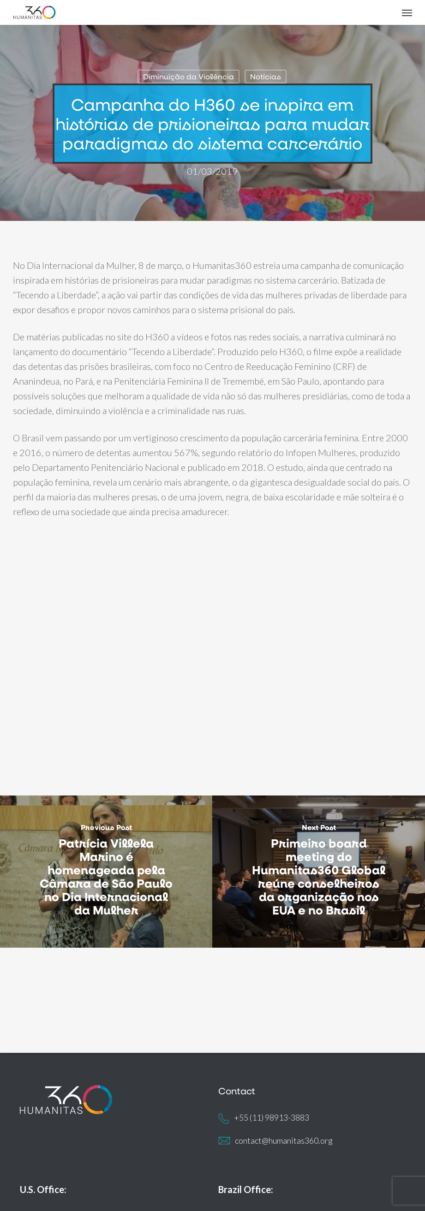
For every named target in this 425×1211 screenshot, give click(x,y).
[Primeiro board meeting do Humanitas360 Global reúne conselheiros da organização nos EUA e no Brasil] (318, 871)
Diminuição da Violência (188, 76)
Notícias (265, 76)
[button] (407, 12)
